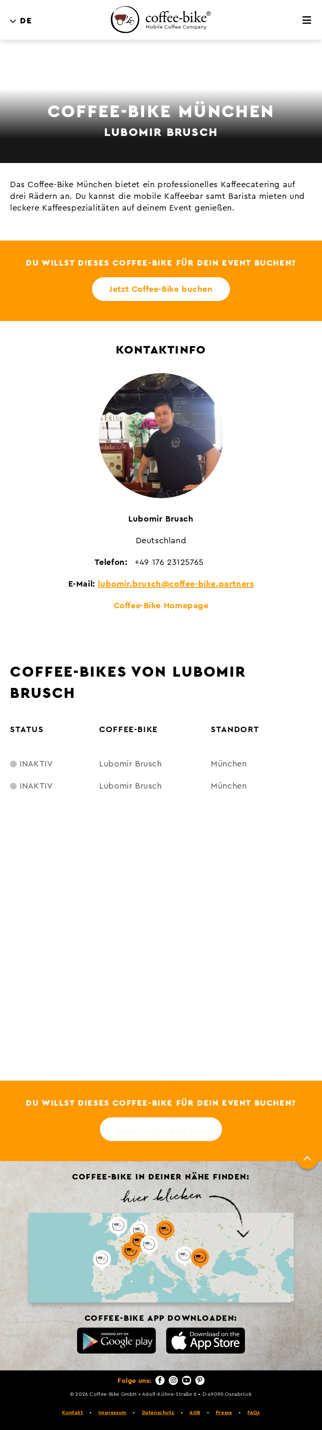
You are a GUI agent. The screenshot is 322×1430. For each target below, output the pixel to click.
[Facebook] (160, 1380)
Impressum (112, 1412)
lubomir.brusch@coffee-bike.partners (176, 584)
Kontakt (72, 1412)
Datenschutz (158, 1412)
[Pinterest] (200, 1380)
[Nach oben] (307, 1158)
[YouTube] (186, 1380)
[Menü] (307, 20)
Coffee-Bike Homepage (161, 606)
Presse (224, 1412)
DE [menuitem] (26, 21)
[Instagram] (173, 1380)
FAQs (253, 1412)
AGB (195, 1412)
